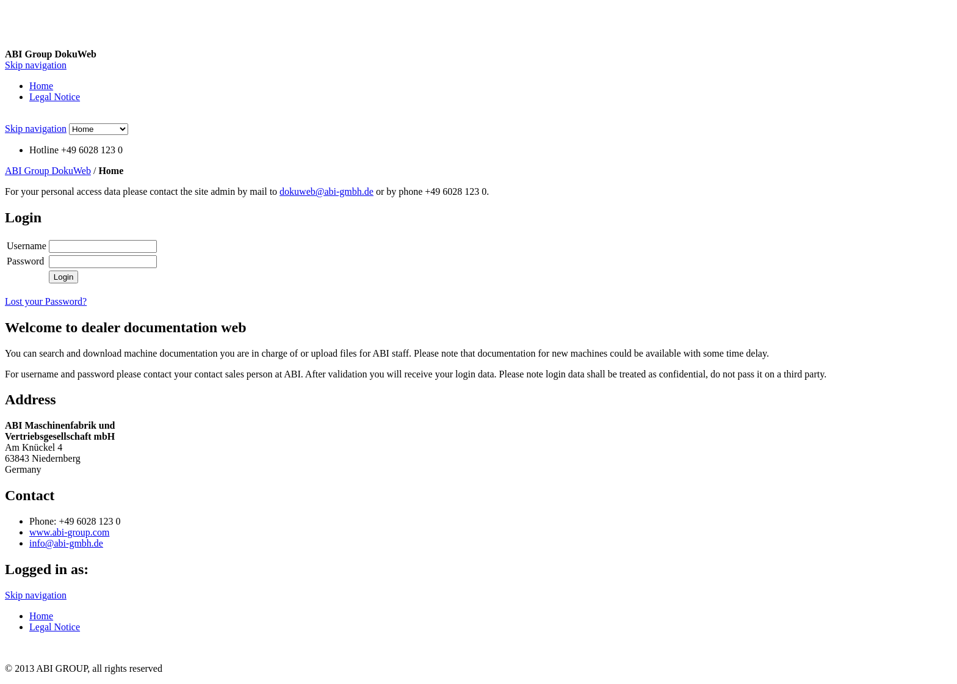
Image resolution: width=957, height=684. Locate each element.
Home (41, 86)
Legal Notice (54, 97)
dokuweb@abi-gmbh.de (327, 191)
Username (26, 246)
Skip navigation (36, 65)
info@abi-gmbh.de (66, 543)
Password (25, 261)
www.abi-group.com (69, 532)
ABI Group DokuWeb (48, 171)
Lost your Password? (46, 301)
